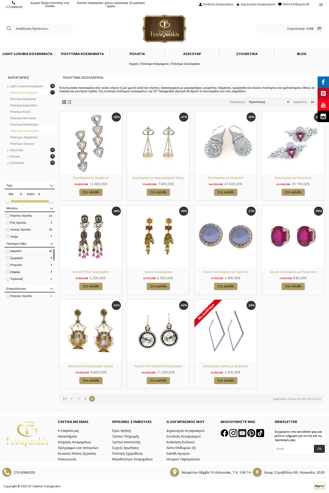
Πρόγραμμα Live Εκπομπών (78, 448)
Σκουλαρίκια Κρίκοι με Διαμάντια (225, 366)
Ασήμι (14, 236)
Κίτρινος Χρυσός (21, 215)
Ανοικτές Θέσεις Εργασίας (77, 453)
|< (64, 398)
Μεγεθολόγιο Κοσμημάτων (132, 459)
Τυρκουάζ (16, 279)
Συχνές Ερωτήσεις (125, 448)
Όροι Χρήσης (121, 430)
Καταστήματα (67, 436)
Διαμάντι (15, 251)
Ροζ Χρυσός (18, 222)
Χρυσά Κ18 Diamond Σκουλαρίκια (158, 366)
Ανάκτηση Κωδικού (180, 442)
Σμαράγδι (16, 258)
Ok (319, 449)
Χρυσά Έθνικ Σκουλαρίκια (90, 272)
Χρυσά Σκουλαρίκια (158, 272)
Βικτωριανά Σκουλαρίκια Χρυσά (91, 366)
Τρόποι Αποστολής (126, 442)
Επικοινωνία (67, 459)
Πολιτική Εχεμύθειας (127, 453)
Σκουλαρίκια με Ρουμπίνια (293, 178)
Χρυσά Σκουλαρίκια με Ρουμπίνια (293, 272)
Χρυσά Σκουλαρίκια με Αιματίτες (225, 272)
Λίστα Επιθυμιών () (181, 448)
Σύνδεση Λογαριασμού (183, 436)
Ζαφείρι (15, 272)
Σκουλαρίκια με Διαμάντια (91, 178)
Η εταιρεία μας (68, 430)
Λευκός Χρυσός (20, 229)
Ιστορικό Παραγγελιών (183, 459)
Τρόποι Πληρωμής (125, 436)
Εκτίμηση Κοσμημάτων (74, 442)
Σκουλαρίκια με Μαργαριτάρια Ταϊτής (158, 178)
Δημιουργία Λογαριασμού (185, 430)
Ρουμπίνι (16, 265)
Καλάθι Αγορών (178, 453)
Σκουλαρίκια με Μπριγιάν (225, 178)
